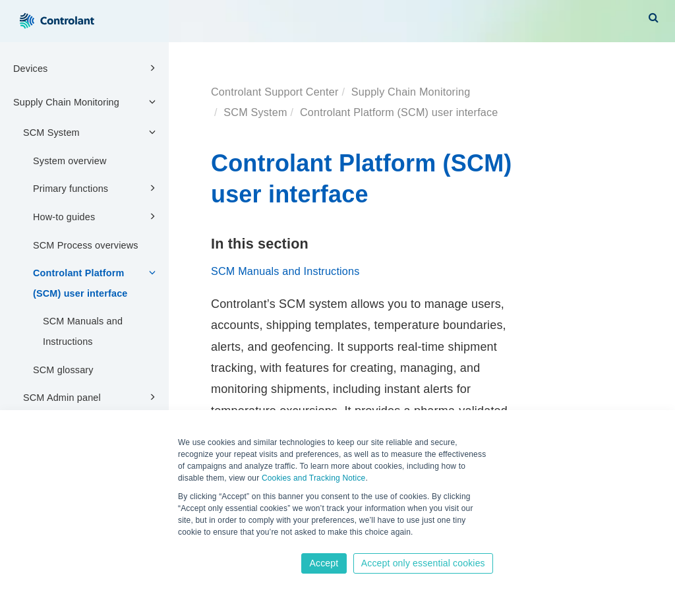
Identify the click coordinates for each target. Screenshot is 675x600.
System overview (69, 161)
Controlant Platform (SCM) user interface (96, 282)
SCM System (91, 132)
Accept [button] (323, 563)
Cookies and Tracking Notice (314, 478)
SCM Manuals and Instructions (83, 331)
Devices (86, 68)
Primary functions (96, 188)
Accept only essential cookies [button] (423, 563)
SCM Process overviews (85, 245)
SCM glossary (63, 370)
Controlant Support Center (274, 92)
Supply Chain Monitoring (86, 101)
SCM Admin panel (91, 397)
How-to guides (96, 216)
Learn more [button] (200, 545)
